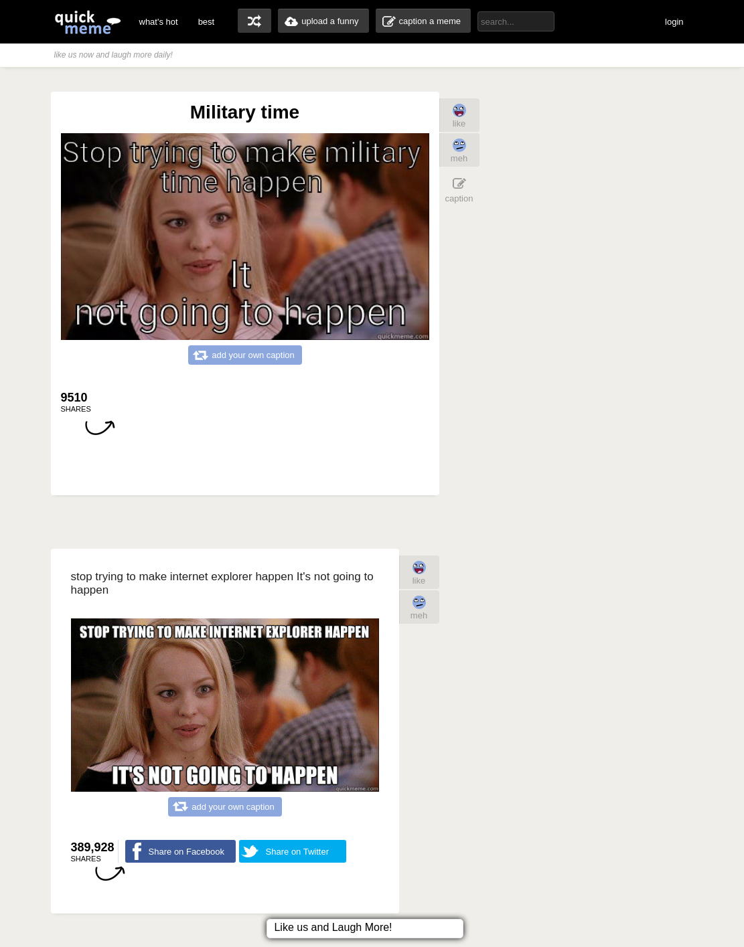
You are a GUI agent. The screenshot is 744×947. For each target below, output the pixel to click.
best (206, 22)
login (674, 22)
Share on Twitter (297, 852)
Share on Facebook (186, 852)
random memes (254, 21)
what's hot (158, 22)
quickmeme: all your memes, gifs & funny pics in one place (88, 22)
